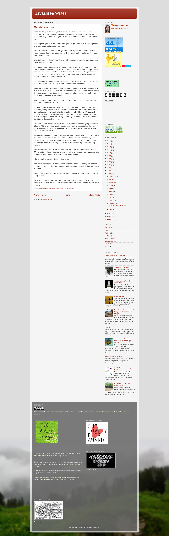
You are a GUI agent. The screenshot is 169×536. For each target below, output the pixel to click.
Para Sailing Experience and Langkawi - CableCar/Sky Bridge (123, 311)
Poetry (107, 244)
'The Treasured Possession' (47, 470)
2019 (109, 156)
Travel (107, 246)
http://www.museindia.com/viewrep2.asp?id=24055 (51, 456)
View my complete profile (119, 28)
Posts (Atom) (47, 199)
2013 (109, 173)
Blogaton (108, 227)
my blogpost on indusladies (64, 477)
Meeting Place (119, 296)
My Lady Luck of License (45, 27)
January (112, 209)
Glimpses (108, 327)
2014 (109, 170)
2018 (109, 159)
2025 (109, 144)
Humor (107, 235)
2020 (109, 153)
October (112, 179)
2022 (109, 147)
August (111, 185)
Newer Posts (40, 195)
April (111, 197)
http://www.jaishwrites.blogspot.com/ (55, 412)
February (112, 203)
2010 (109, 219)
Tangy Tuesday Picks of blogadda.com (50, 479)
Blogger (96, 527)
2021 (109, 150)
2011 (109, 216)
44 (110, 43)
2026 (109, 141)
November (113, 176)
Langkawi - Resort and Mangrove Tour (122, 384)
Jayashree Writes (51, 13)
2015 (109, 167)
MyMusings (109, 241)
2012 (109, 213)
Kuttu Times (109, 238)
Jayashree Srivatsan (120, 25)
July (110, 188)
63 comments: (70, 188)
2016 (109, 165)
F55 (106, 230)
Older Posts (94, 195)
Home (67, 195)
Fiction (107, 233)
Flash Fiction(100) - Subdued (115, 256)
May (110, 194)
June (111, 191)
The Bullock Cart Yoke (121, 267)
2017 (109, 162)
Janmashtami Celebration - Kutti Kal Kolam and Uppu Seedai (123, 340)
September (113, 182)
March (111, 200)
